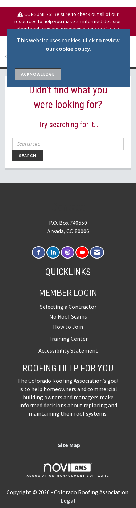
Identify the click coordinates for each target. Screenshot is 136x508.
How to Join (68, 326)
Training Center (68, 338)
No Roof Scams (68, 316)
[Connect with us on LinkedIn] (53, 252)
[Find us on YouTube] (82, 252)
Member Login (68, 292)
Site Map (69, 445)
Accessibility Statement (68, 350)
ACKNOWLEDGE (38, 74)
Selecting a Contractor (68, 306)
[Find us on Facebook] (38, 252)
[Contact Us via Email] (97, 252)
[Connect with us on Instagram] (67, 252)
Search (27, 155)
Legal (68, 500)
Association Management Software (67, 470)
